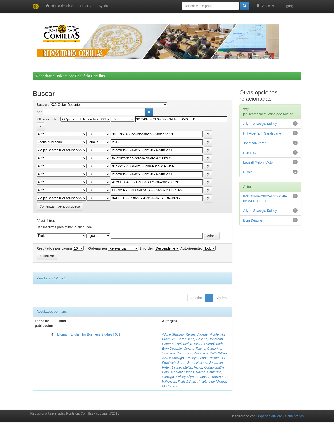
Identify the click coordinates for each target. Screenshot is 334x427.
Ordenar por (97, 248)
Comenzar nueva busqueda (60, 206)
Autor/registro (191, 248)
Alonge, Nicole (208, 334)
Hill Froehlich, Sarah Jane (262, 133)
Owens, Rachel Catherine (202, 348)
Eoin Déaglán (253, 220)
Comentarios (294, 416)
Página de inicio (59, 6)
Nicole (247, 172)
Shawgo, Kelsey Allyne (178, 377)
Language (289, 6)
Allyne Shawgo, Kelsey (178, 334)
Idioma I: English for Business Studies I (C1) (89, 334)
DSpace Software (269, 416)
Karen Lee (251, 153)
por (39, 112)
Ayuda (103, 6)
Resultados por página (54, 248)
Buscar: (43, 105)
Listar (85, 6)
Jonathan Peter (254, 143)
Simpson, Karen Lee (177, 353)
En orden (146, 248)
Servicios (266, 6)
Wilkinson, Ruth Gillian (210, 353)
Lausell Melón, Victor (187, 344)
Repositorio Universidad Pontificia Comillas (70, 76)
